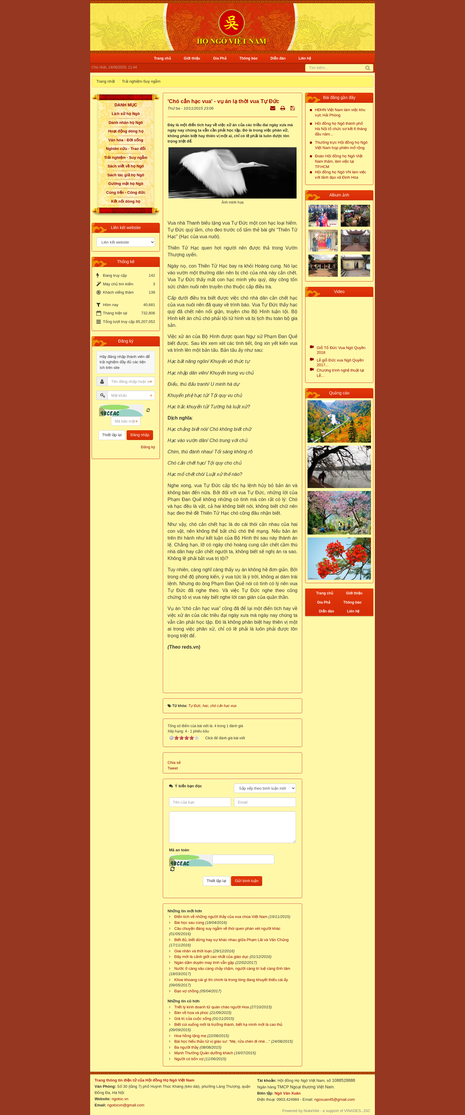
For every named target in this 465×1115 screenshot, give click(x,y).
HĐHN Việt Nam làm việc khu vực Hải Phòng (340, 112)
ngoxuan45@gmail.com (334, 1099)
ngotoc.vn (120, 1099)
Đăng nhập (139, 435)
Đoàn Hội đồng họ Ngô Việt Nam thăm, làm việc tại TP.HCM (338, 161)
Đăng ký (148, 447)
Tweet (173, 768)
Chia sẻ (174, 762)
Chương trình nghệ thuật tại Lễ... (340, 373)
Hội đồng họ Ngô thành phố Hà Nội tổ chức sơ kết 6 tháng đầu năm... (341, 128)
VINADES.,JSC (357, 1110)
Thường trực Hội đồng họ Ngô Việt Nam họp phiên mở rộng (341, 145)
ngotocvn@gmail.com (125, 1105)
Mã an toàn (179, 850)
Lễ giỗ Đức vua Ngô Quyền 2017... (340, 362)
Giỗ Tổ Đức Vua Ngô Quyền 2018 (341, 350)
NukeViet (311, 1110)
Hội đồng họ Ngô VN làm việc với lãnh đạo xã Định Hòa (340, 175)
